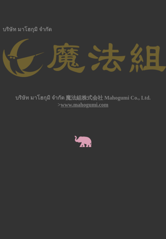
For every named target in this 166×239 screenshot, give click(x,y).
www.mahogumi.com (84, 105)
